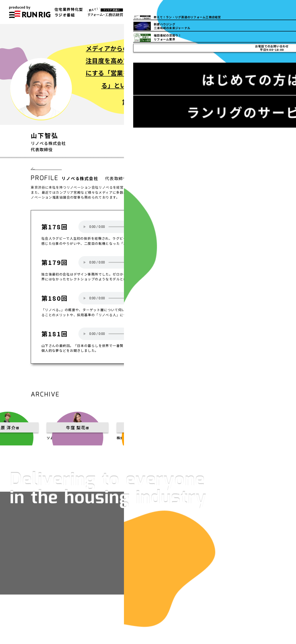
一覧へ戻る (46, 171)
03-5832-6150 (223, 12)
